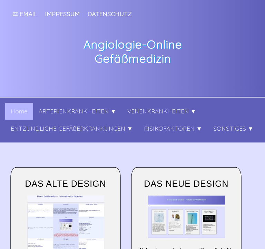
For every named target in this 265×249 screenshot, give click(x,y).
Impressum (62, 14)
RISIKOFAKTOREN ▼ (173, 128)
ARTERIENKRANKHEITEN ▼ (77, 111)
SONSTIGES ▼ (233, 128)
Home (19, 111)
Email (25, 14)
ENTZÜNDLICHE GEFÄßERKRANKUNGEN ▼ (72, 128)
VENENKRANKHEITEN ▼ (161, 111)
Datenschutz (109, 14)
